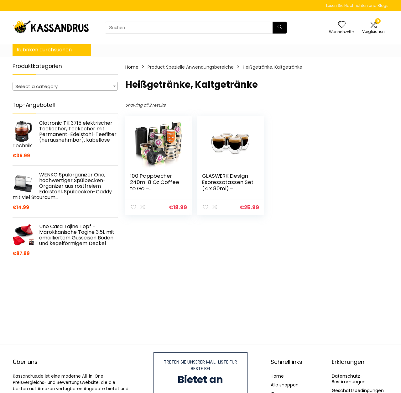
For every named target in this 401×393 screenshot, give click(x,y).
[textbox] (65, 86)
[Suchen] (280, 28)
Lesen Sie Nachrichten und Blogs (357, 5)
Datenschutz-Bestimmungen (349, 379)
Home (131, 67)
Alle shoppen (285, 385)
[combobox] (65, 86)
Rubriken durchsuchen (44, 49)
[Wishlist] (342, 25)
